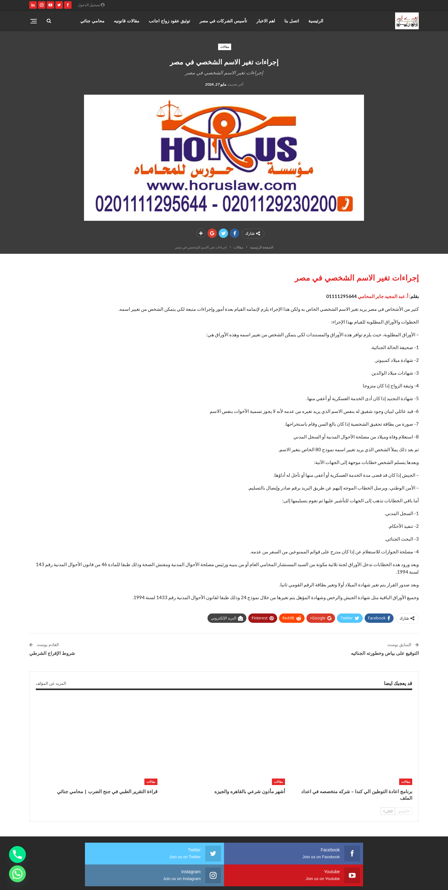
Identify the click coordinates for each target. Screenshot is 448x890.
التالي (388, 811)
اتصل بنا (291, 21)
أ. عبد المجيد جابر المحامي (383, 296)
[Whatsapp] (17, 873)
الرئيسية (315, 21)
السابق (403, 811)
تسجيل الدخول (91, 4)
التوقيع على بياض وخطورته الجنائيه (385, 653)
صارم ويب (33, 880)
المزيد (99, 21)
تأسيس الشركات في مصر (223, 21)
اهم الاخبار (265, 21)
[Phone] (17, 854)
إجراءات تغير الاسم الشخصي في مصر (357, 277)
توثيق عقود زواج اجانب (169, 21)
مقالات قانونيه (126, 21)
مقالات (224, 47)
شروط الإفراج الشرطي (52, 653)
